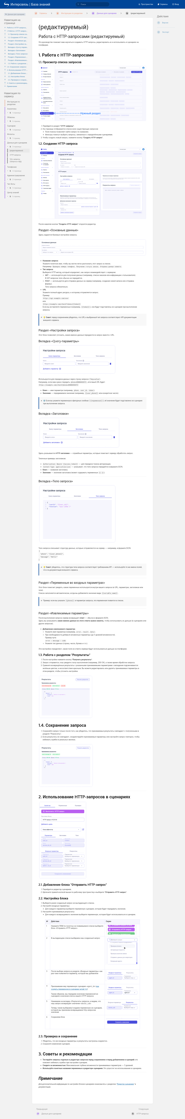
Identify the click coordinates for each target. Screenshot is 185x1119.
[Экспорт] (169, 32)
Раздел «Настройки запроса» (18, 44)
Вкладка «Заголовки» (17, 50)
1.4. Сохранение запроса (16, 67)
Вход (175, 4)
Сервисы (163, 4)
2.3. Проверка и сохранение (18, 80)
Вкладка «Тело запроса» (18, 54)
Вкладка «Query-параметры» (18, 47)
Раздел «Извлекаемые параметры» (18, 60)
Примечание (12, 86)
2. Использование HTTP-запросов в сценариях (17, 70)
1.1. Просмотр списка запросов (18, 34)
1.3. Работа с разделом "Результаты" (18, 63)
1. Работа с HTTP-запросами (17, 31)
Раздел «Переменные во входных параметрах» (18, 57)
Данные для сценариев (14, 14)
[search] (92, 4)
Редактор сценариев (125, 1084)
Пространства (145, 4)
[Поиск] (78, 4)
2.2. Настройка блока (16, 76)
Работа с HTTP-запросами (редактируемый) (17, 27)
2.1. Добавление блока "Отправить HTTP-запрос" (18, 73)
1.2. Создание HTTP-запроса (18, 37)
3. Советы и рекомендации (17, 83)
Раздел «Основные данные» (18, 40)
